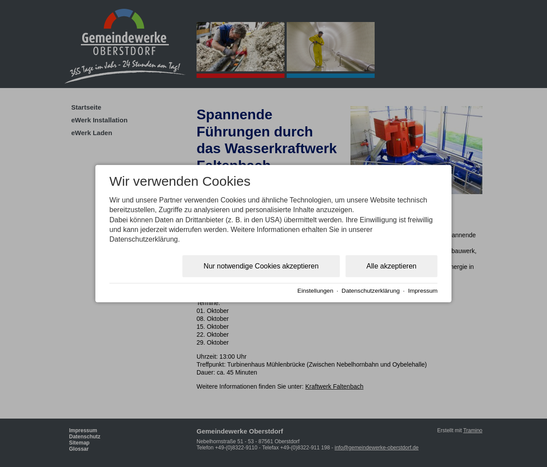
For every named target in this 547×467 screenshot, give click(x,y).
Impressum (423, 290)
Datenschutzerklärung (371, 290)
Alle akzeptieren (391, 266)
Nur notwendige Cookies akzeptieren (261, 266)
